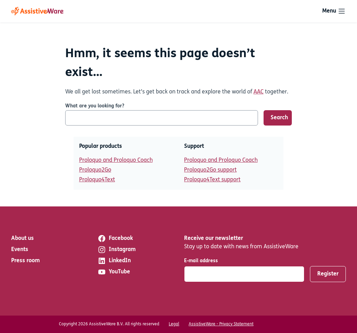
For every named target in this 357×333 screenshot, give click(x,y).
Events (19, 249)
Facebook (115, 238)
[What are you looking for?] (161, 118)
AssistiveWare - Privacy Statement (221, 324)
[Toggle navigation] (334, 11)
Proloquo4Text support (212, 180)
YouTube (114, 272)
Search (279, 118)
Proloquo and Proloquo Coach (116, 160)
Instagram (117, 249)
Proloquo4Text (97, 180)
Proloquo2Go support (210, 170)
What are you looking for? (94, 106)
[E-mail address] (244, 274)
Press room (25, 261)
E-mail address (201, 261)
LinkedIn (114, 261)
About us (22, 238)
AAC (258, 92)
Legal (174, 324)
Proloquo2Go (95, 170)
